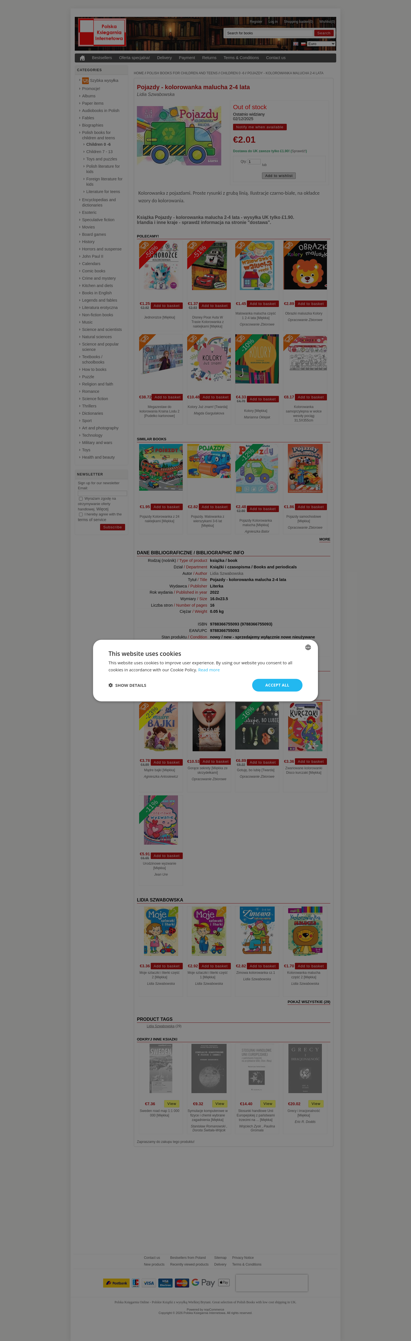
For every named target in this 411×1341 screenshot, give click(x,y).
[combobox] (308, 647)
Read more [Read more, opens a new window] (209, 669)
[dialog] (205, 670)
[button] (127, 685)
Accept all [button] (277, 685)
